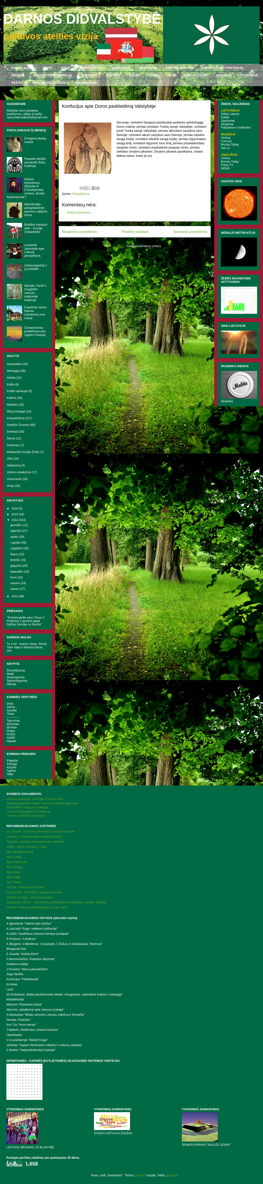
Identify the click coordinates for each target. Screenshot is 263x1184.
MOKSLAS (224, 75)
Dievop (11, 684)
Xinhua (225, 137)
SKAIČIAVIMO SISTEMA (49, 82)
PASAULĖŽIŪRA (90, 67)
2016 (15, 508)
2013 (15, 596)
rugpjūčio (16, 548)
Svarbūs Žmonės (18, 424)
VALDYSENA (148, 67)
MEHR (225, 168)
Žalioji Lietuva (230, 114)
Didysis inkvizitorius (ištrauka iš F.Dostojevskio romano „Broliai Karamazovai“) (26, 188)
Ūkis (10, 458)
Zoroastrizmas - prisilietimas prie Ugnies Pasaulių (35, 331)
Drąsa (11, 730)
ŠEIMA (153, 75)
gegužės (16, 565)
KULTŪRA (113, 75)
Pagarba (12, 760)
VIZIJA (65, 67)
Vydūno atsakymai (19, 472)
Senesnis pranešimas (190, 232)
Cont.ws (226, 141)
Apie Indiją (13, 877)
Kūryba (11, 767)
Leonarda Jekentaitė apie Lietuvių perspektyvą (34, 250)
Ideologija (13, 370)
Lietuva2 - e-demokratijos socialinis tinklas (34, 836)
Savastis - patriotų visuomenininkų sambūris (35, 841)
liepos (14, 554)
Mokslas (12, 404)
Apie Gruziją (14, 867)
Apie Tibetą (13, 882)
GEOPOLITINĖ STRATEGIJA (223, 67)
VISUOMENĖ (249, 75)
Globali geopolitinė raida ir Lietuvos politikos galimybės (42, 803)
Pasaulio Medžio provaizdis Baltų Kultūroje (35, 162)
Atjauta (11, 741)
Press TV (227, 165)
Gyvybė (12, 710)
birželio (15, 560)
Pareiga (12, 764)
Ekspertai (227, 124)
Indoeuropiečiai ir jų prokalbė (35, 267)
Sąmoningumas (17, 680)
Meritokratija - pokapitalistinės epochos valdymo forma (36, 210)
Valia (10, 774)
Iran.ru (225, 148)
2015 (15, 514)
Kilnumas (13, 724)
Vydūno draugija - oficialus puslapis (29, 897)
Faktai (225, 117)
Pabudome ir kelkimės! (236, 127)
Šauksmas (228, 120)
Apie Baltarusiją (16, 862)
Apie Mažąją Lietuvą (19, 851)
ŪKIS (171, 75)
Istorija (11, 377)
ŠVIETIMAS (89, 75)
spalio (14, 536)
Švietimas (13, 445)
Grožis (11, 734)
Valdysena (13, 465)
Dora (10, 703)
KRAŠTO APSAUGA (180, 67)
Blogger (172, 1175)
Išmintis (12, 727)
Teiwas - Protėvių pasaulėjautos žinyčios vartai (37, 907)
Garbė (11, 737)
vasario (15, 583)
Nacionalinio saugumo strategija (27, 807)
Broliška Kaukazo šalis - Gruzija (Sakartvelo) (35, 228)
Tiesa (10, 713)
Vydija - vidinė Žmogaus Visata (26, 846)
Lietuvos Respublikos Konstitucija (28, 811)
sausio (15, 589)
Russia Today (230, 144)
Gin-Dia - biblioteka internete (25, 887)
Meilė (10, 674)
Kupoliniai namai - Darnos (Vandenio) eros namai (36, 313)
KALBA (134, 75)
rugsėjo (15, 542)
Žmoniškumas (16, 670)
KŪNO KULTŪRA (195, 75)
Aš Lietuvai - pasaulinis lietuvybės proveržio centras (40, 831)
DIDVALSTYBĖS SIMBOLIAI (52, 75)
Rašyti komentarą (78, 212)
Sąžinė (11, 770)
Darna (11, 707)
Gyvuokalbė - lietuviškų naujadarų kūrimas (34, 892)
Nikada (140, 1175)
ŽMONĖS (17, 75)
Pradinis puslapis (23, 67)
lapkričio (16, 531)
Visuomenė (14, 479)
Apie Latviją (14, 856)
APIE (48, 67)
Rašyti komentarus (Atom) (144, 246)
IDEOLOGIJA (121, 67)
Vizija (10, 485)
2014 (15, 520)
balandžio (17, 571)
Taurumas (13, 720)
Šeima (11, 438)
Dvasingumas (16, 677)
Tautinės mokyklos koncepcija (25, 815)
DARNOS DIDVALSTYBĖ (82, 19)
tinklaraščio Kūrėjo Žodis (23, 452)
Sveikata (12, 431)
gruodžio (16, 525)
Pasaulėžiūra (80, 193)
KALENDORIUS (86, 82)
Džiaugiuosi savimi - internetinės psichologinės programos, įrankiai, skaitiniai (56, 902)
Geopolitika (14, 364)
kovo (13, 577)
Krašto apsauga (17, 391)
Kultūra (11, 397)
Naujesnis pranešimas (79, 232)
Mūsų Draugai (16, 411)
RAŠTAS (17, 82)
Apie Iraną (13, 872)
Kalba (10, 384)
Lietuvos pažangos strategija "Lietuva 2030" (35, 799)
